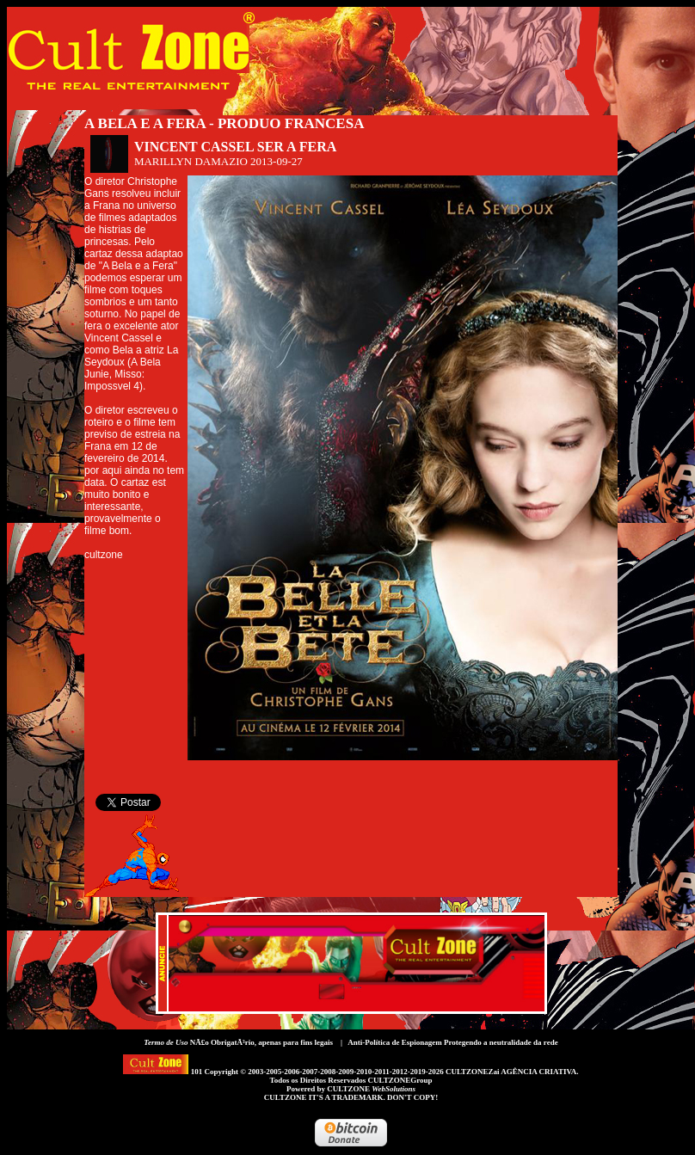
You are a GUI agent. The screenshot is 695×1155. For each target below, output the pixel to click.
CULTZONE (371, 1088)
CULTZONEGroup (399, 1080)
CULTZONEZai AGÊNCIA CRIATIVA (511, 1071)
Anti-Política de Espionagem (395, 1042)
